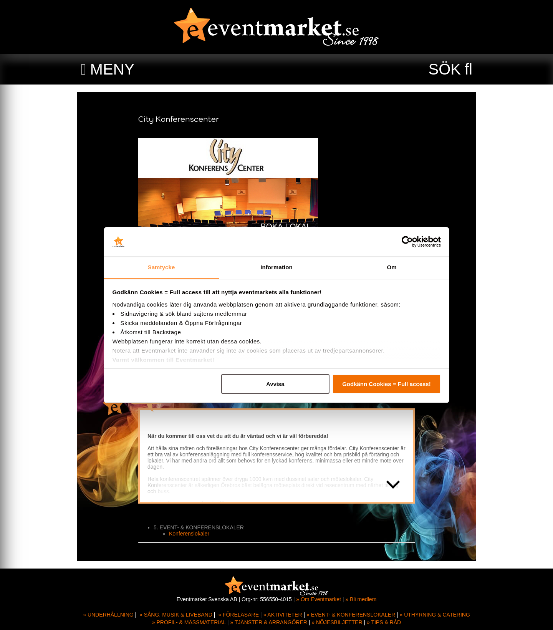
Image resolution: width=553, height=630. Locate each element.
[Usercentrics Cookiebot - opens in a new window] (407, 242)
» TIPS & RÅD (384, 622)
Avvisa (275, 384)
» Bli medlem (360, 599)
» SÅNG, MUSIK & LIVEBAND (175, 615)
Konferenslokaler (189, 534)
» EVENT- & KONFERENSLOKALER (350, 615)
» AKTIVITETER (282, 615)
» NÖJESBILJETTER (336, 622)
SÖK (445, 69)
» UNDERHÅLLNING (108, 615)
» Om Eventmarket (318, 599)
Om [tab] (391, 267)
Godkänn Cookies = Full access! (386, 384)
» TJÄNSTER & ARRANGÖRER (268, 622)
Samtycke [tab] (161, 267)
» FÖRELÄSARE (238, 615)
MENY (112, 69)
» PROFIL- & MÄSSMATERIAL (189, 622)
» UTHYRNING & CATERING (434, 615)
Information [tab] (276, 267)
